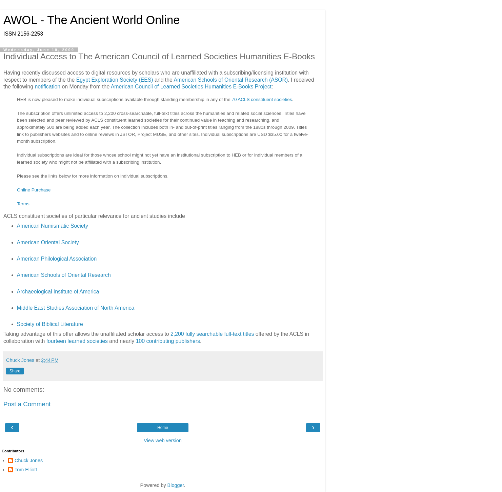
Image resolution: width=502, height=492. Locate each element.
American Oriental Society (48, 242)
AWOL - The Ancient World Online (91, 20)
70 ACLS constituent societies (262, 99)
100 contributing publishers (168, 341)
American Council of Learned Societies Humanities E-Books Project (191, 86)
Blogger (175, 485)
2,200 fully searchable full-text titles (212, 334)
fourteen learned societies (77, 341)
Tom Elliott (26, 469)
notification (47, 86)
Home (162, 427)
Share (14, 371)
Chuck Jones (29, 460)
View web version (163, 440)
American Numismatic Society (52, 226)
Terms (23, 203)
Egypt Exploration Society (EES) (114, 80)
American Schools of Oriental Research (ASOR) (231, 80)
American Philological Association (57, 259)
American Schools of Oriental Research (64, 275)
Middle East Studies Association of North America (76, 308)
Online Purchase (34, 189)
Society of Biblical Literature (50, 324)
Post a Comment (27, 404)
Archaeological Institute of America (58, 291)
